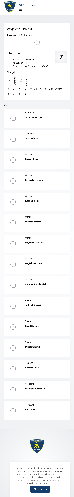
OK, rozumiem (40, 489)
